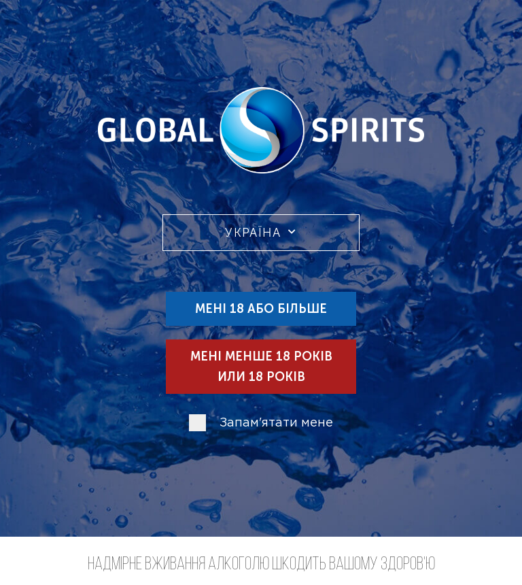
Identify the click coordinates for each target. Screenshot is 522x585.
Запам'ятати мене (276, 423)
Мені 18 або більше (261, 308)
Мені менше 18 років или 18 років (261, 366)
